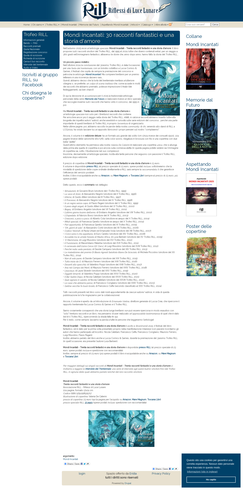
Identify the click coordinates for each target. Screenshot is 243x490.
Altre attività (161, 24)
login (82, 473)
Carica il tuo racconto (34, 61)
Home (26, 24)
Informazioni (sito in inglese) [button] (202, 471)
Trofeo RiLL (52, 24)
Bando (26, 43)
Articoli (134, 24)
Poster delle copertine (199, 229)
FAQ (35, 43)
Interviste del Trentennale (98, 369)
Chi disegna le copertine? (37, 95)
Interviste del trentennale (35, 64)
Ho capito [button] (211, 479)
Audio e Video (30, 67)
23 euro (89, 402)
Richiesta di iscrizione (34, 58)
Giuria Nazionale (31, 49)
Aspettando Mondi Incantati (115, 24)
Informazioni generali (33, 40)
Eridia (133, 473)
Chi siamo (37, 24)
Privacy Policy (161, 473)
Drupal (128, 483)
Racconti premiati (32, 46)
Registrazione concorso (35, 52)
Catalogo (146, 24)
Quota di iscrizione (32, 55)
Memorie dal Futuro (89, 24)
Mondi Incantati (69, 24)
